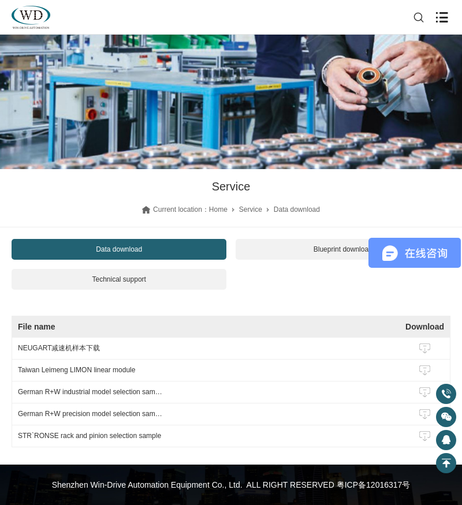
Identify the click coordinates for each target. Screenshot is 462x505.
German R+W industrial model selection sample (90, 392)
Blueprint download (343, 249)
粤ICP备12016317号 (374, 484)
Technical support (119, 279)
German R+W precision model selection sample (90, 414)
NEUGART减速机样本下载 (59, 348)
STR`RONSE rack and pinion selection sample (89, 436)
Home (218, 209)
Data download (119, 249)
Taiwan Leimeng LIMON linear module (76, 370)
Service (250, 209)
